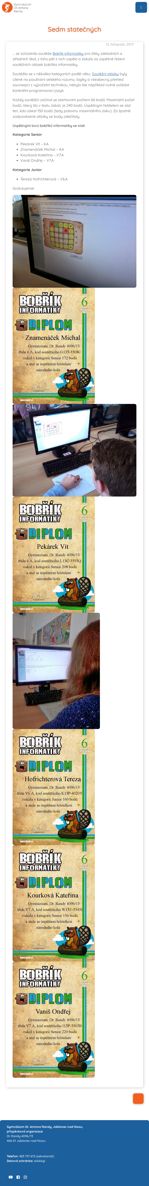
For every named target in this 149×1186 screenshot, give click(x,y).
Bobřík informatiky (68, 53)
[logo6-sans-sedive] (16, 3)
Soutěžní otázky (105, 73)
